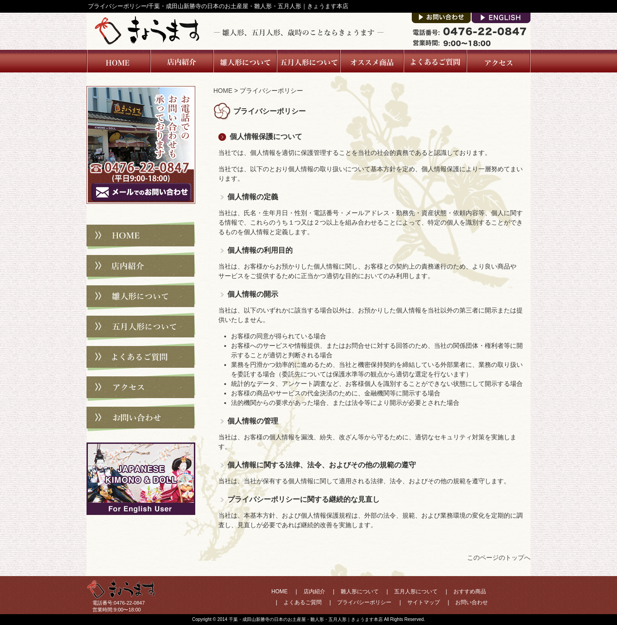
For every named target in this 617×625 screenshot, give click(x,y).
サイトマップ (423, 602)
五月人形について (308, 61)
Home (118, 61)
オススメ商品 (371, 61)
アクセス (498, 61)
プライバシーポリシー (364, 602)
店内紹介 (181, 61)
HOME (222, 90)
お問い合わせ (141, 417)
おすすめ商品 (469, 591)
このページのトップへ (498, 557)
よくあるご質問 (434, 61)
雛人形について (244, 61)
